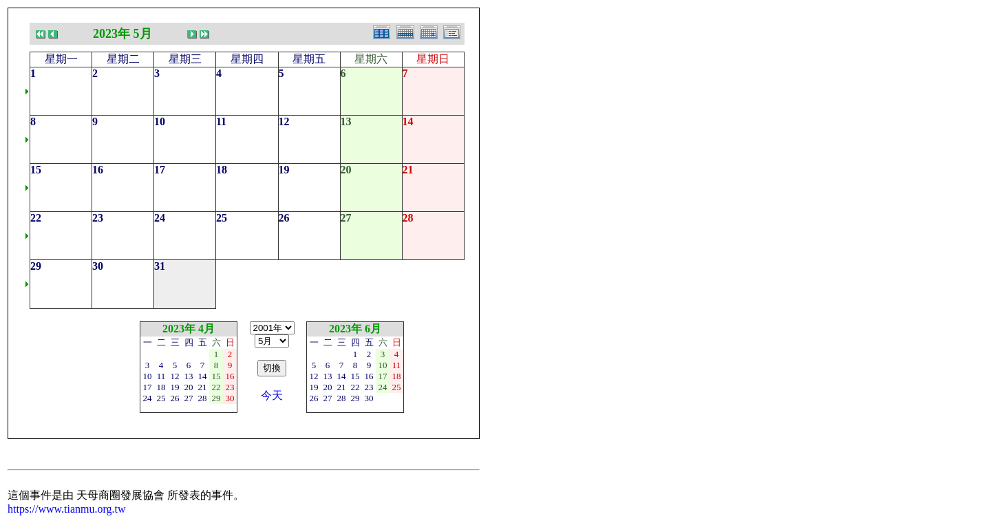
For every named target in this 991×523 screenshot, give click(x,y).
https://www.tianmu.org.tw (67, 509)
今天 (272, 395)
